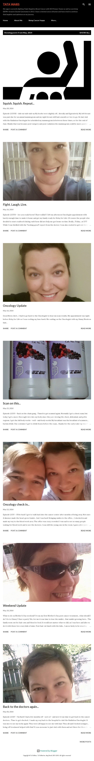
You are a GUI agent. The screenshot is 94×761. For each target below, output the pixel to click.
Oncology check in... (16, 504)
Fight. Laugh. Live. (15, 204)
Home (5, 20)
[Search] (83, 4)
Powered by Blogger (47, 751)
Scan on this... (12, 403)
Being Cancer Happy (37, 20)
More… (54, 20)
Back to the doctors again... (21, 706)
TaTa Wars (11, 4)
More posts (85, 742)
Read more (86, 130)
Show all (85, 32)
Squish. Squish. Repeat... (18, 103)
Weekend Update (14, 605)
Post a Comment (19, 130)
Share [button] (6, 130)
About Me (18, 20)
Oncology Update (15, 305)
